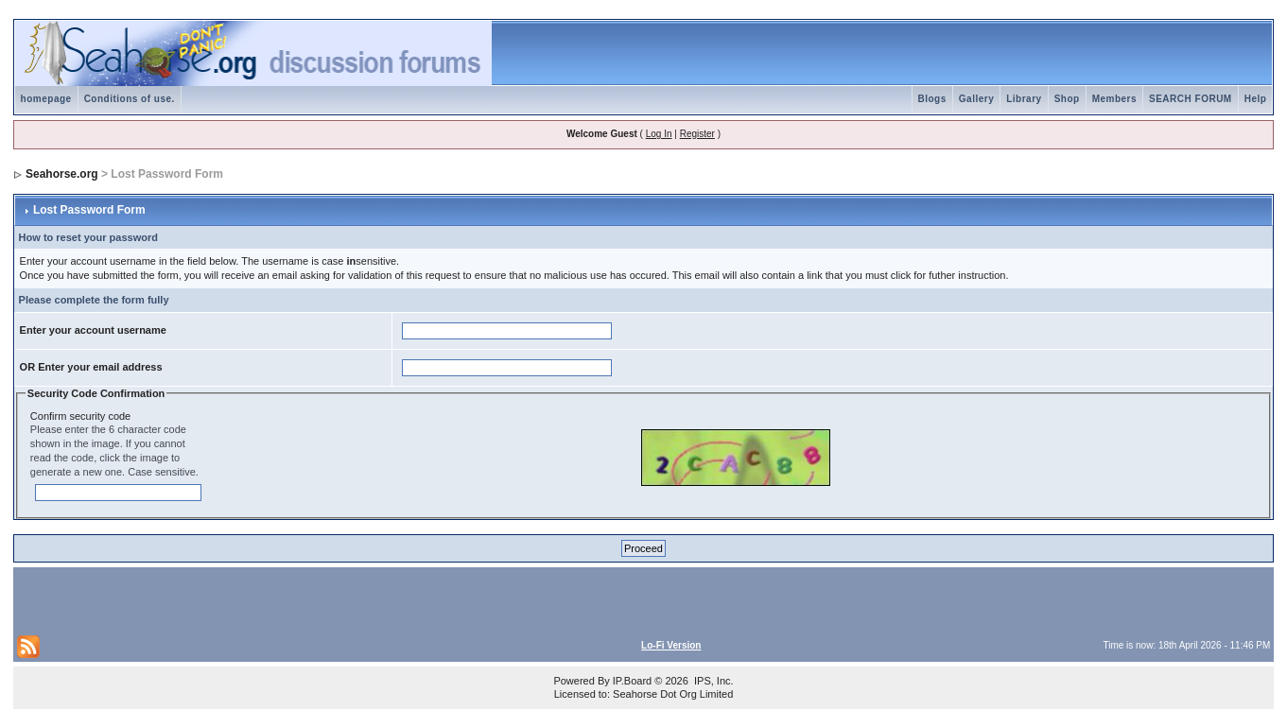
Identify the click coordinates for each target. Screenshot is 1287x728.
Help (1255, 99)
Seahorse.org (62, 174)
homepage (46, 99)
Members (1114, 99)
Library (1023, 99)
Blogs (932, 99)
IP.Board (632, 680)
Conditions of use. (129, 99)
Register (697, 134)
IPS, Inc (712, 680)
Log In (659, 134)
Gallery (976, 99)
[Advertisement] (238, 599)
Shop (1067, 99)
